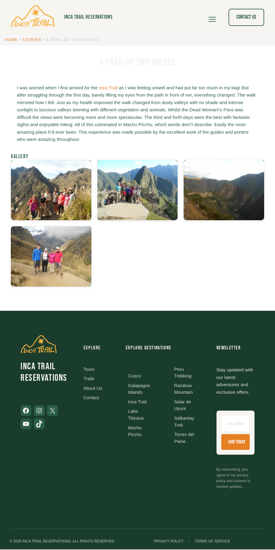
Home (11, 39)
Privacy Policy (169, 542)
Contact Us (246, 17)
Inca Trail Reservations (88, 17)
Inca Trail (108, 87)
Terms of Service (212, 542)
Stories (32, 39)
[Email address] (235, 424)
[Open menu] (212, 17)
